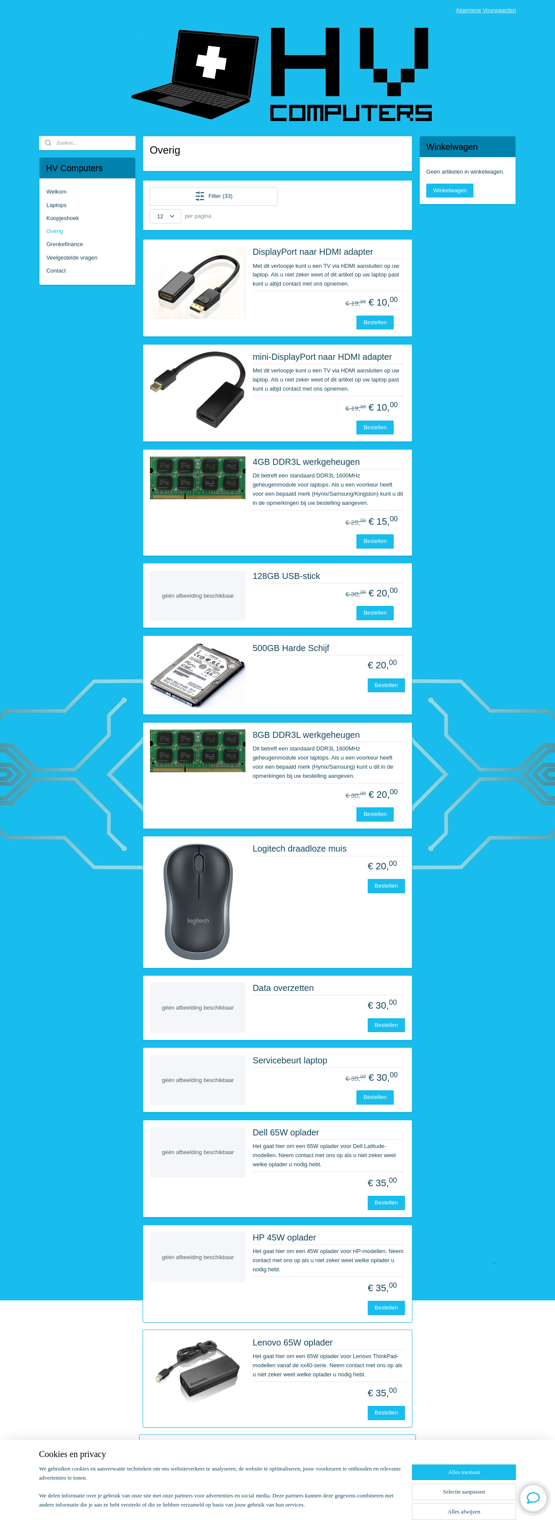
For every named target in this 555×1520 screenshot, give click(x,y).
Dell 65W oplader (286, 1132)
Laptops (56, 205)
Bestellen (374, 322)
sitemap (252, 1504)
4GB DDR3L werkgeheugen (306, 462)
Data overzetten (283, 988)
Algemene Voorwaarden (486, 10)
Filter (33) (214, 196)
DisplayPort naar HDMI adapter (313, 252)
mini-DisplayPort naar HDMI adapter (322, 357)
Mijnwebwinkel (363, 1504)
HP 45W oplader (284, 1237)
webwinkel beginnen (295, 1504)
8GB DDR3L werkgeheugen (306, 735)
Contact (56, 270)
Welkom (56, 191)
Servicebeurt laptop (290, 1060)
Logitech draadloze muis (300, 848)
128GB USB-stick (286, 576)
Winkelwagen (450, 190)
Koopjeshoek (62, 218)
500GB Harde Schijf (291, 648)
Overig (54, 231)
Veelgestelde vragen (72, 257)
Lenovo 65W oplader (293, 1342)
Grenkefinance (64, 244)
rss (267, 1504)
